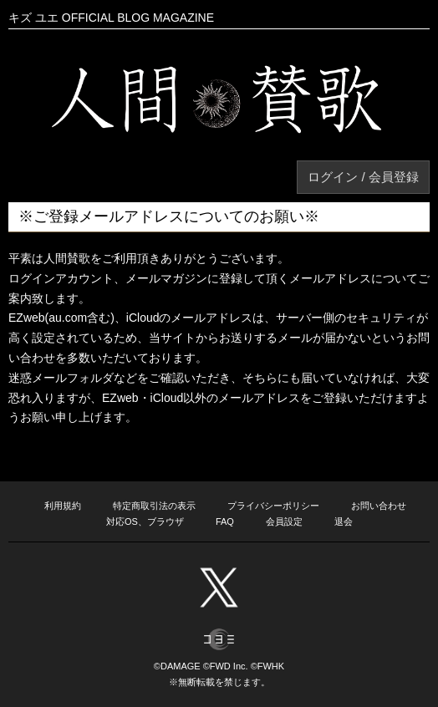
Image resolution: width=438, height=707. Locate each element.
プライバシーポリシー (273, 506)
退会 (343, 521)
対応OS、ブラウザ (145, 521)
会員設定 (284, 521)
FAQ (225, 521)
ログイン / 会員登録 (363, 177)
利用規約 (62, 506)
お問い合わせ (378, 506)
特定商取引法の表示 (154, 506)
